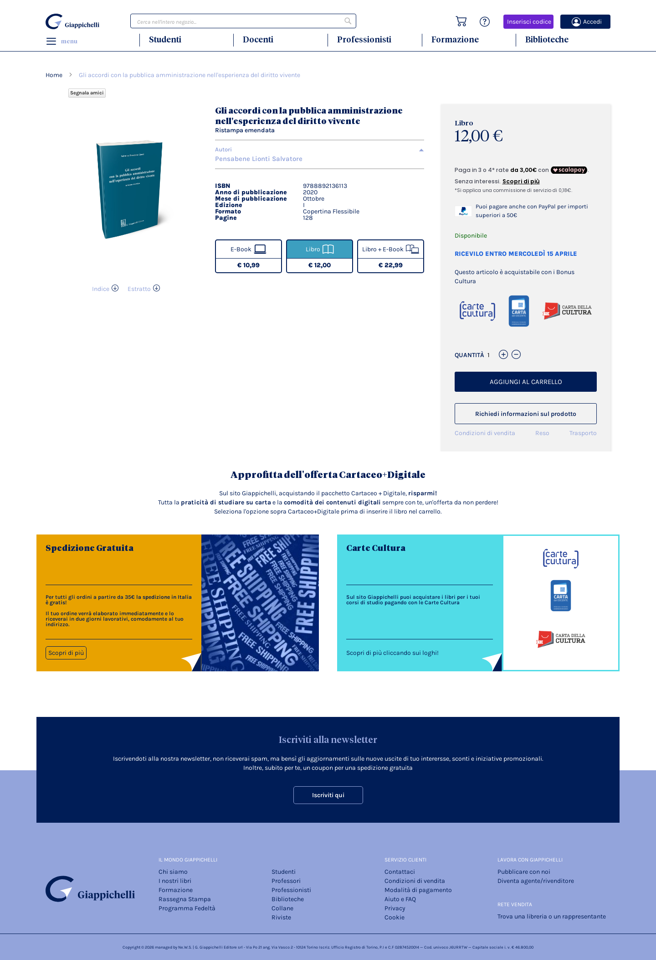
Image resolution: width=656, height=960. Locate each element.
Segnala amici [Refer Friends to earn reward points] (87, 93)
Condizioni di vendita (485, 433)
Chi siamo (173, 872)
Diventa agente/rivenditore (535, 881)
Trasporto (583, 433)
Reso (542, 433)
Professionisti (364, 39)
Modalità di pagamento (418, 890)
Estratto (139, 289)
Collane (282, 908)
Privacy (394, 908)
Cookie (394, 917)
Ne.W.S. (185, 947)
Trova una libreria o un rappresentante (551, 916)
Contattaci (399, 872)
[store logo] (74, 21)
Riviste (281, 917)
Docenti (258, 39)
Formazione (455, 39)
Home (54, 75)
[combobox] (243, 21)
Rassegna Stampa (185, 899)
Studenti (165, 39)
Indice (100, 289)
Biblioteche (547, 39)
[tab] (319, 149)
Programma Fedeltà (187, 908)
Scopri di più (66, 653)
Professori (286, 881)
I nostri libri (175, 881)
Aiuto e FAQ (400, 899)
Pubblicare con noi (523, 872)
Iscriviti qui (328, 795)
